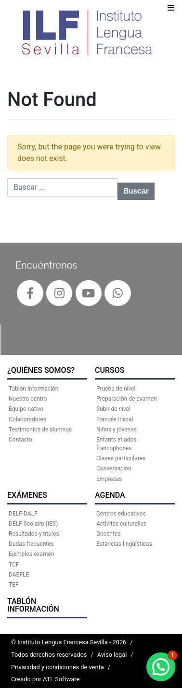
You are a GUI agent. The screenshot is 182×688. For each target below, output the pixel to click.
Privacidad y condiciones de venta (57, 667)
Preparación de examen (126, 398)
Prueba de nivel (116, 388)
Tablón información (33, 605)
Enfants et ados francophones (116, 444)
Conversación (113, 468)
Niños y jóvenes (116, 429)
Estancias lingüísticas (124, 544)
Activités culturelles (121, 523)
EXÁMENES (27, 495)
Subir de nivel (113, 408)
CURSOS (109, 370)
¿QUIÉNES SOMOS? (41, 370)
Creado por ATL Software (45, 679)
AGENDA (110, 495)
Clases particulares (120, 458)
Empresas (109, 479)
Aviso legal (112, 654)
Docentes (108, 533)
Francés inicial (114, 419)
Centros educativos (121, 513)
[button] (160, 666)
